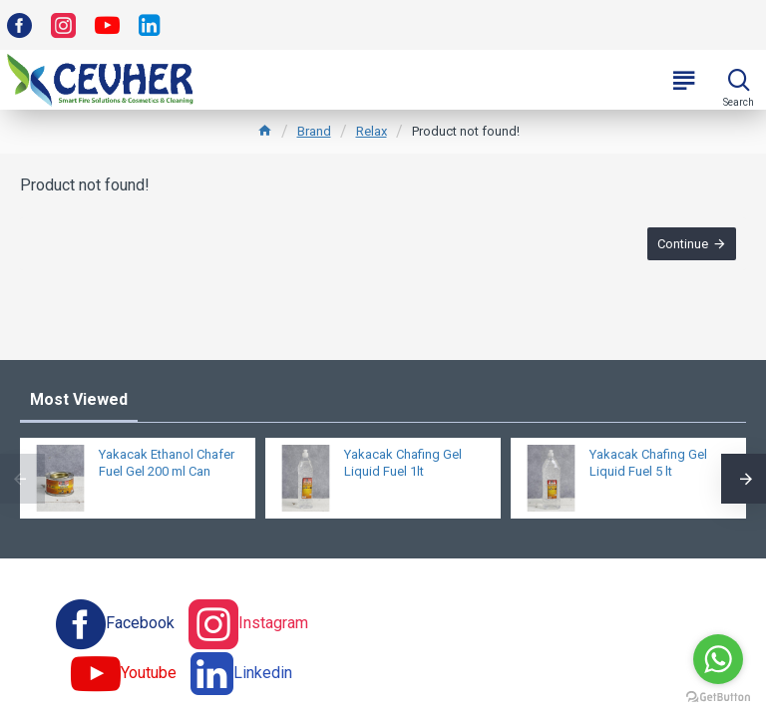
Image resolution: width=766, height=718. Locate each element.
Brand (314, 131)
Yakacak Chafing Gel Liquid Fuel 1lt (403, 463)
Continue (682, 243)
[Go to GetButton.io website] (718, 697)
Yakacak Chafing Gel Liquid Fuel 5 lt (648, 463)
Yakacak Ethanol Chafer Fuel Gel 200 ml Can (166, 463)
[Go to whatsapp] (718, 659)
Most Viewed (79, 399)
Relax (371, 131)
